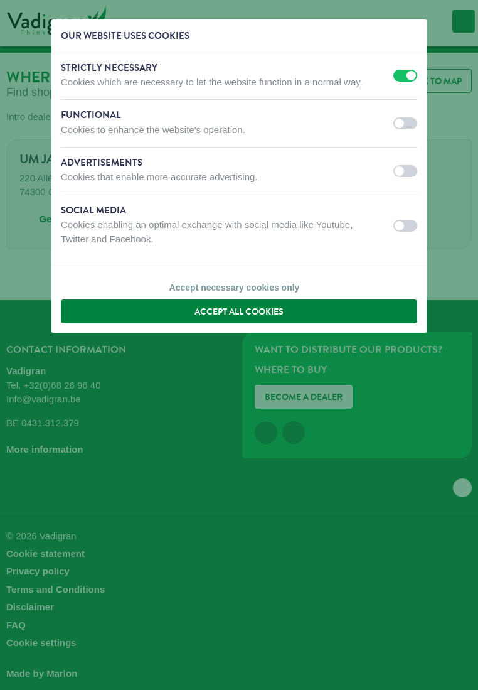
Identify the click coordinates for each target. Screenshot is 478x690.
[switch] (405, 76)
